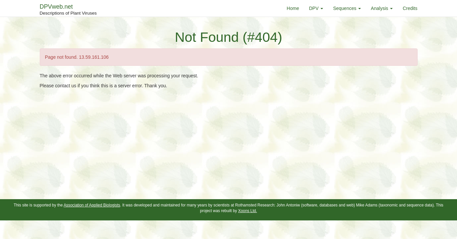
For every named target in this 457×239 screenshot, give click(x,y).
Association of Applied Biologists (92, 205)
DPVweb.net (68, 10)
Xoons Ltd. (247, 210)
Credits (410, 8)
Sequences (347, 8)
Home (293, 8)
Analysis (382, 8)
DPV (316, 8)
